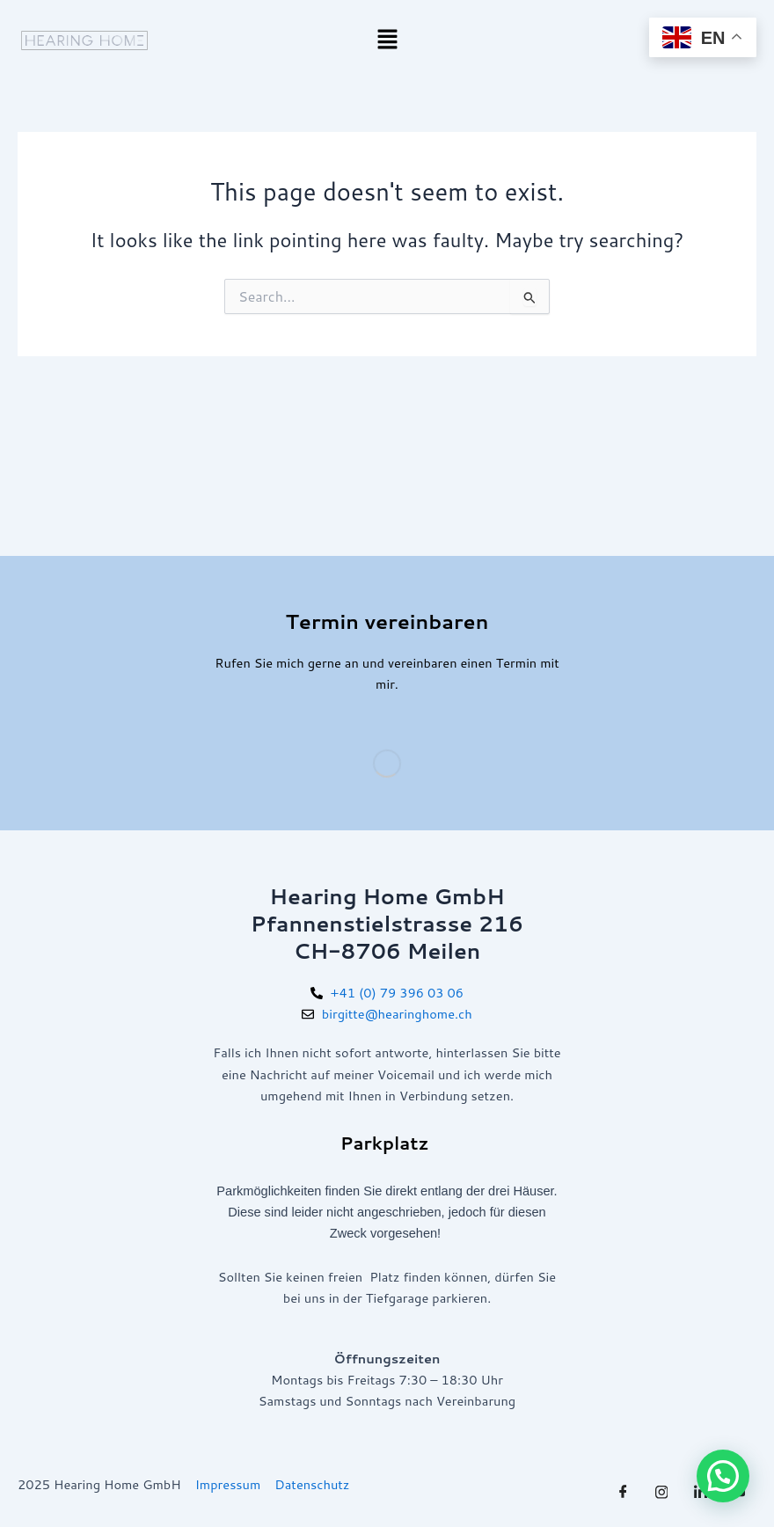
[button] (387, 40)
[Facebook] (623, 1492)
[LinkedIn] (700, 1492)
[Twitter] (661, 1492)
